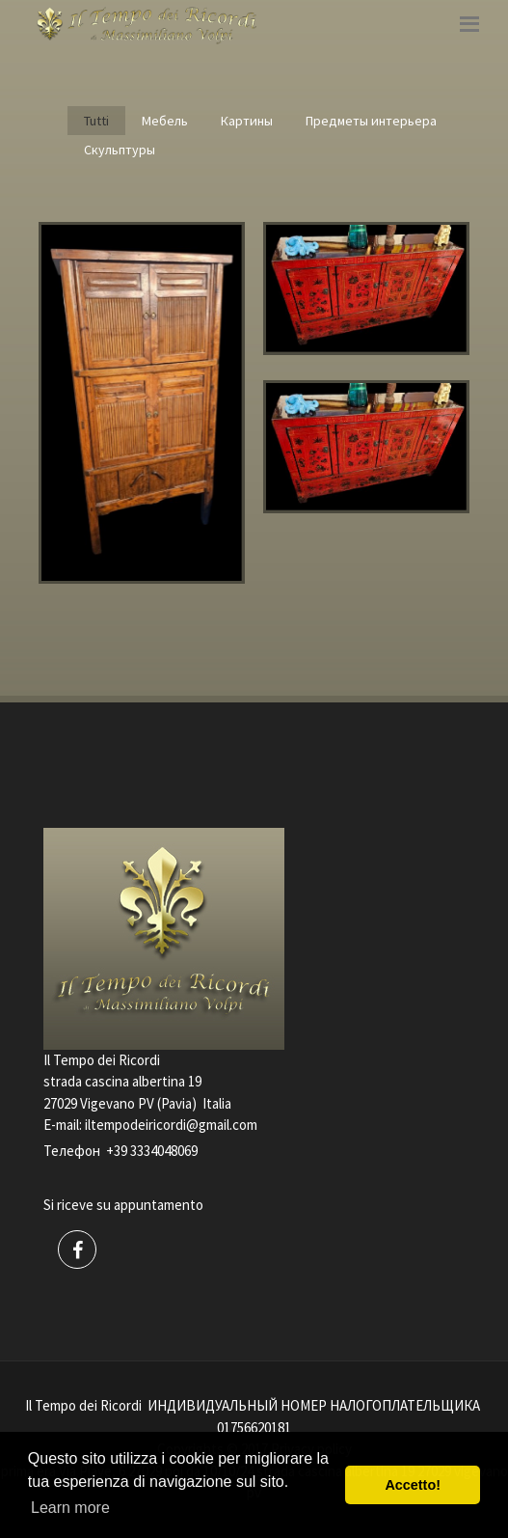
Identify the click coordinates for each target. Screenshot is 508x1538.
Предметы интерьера (371, 120)
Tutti (96, 120)
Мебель (165, 120)
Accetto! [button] (413, 1485)
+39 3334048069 (152, 1150)
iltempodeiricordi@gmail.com (171, 1124)
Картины (247, 120)
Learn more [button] (70, 1507)
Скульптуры (119, 149)
